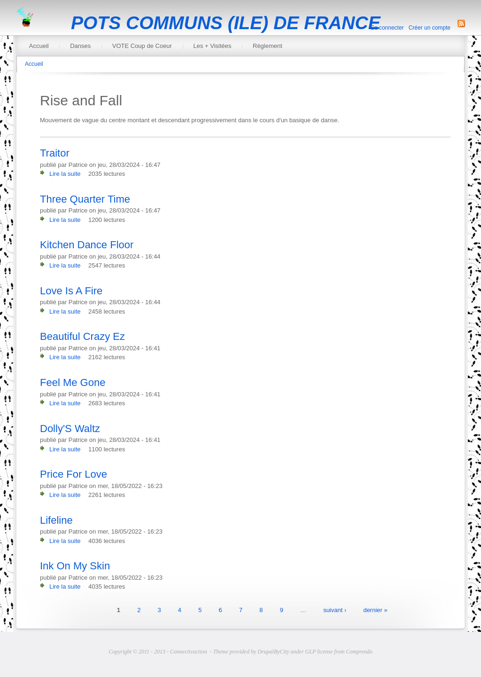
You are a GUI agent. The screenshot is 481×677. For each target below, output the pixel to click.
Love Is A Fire (71, 291)
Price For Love (73, 474)
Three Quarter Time (85, 199)
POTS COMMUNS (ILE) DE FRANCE (225, 23)
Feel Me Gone (72, 382)
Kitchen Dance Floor (86, 245)
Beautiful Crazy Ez (82, 336)
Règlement (267, 45)
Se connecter (387, 27)
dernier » (375, 610)
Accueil (39, 45)
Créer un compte (429, 27)
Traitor (55, 153)
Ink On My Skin (75, 566)
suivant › (334, 610)
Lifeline (56, 520)
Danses (80, 45)
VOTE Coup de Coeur (142, 45)
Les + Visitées (212, 45)
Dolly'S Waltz (70, 428)
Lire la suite (64, 173)
